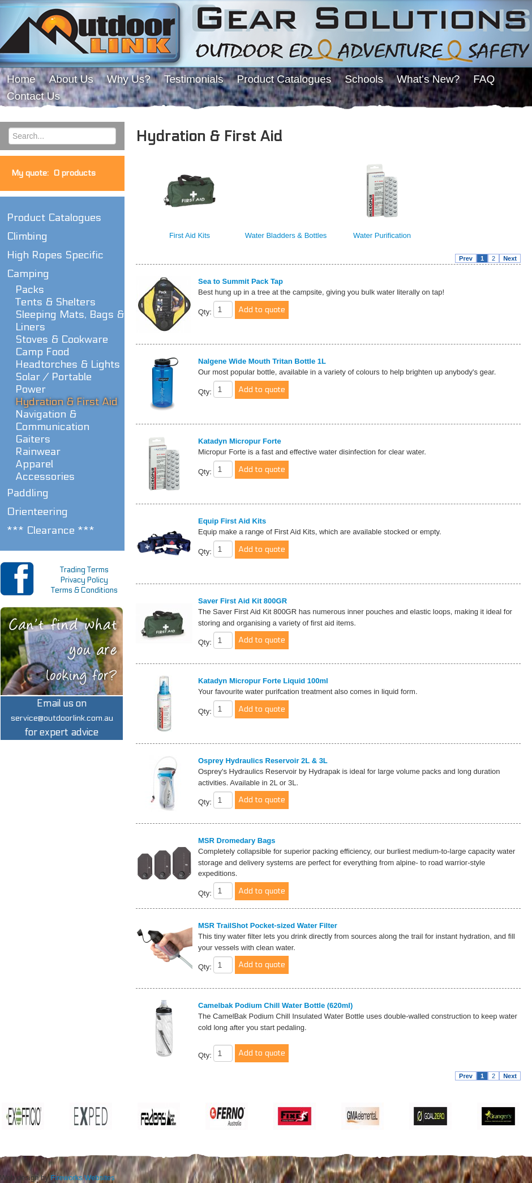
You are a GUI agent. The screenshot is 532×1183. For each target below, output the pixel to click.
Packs (29, 289)
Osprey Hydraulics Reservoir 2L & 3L (263, 760)
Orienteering (37, 511)
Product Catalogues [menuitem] (284, 79)
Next (510, 258)
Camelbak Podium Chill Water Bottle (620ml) (275, 1005)
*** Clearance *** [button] (51, 530)
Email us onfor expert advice (62, 718)
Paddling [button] (28, 493)
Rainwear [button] (38, 451)
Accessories (45, 476)
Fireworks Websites (82, 1177)
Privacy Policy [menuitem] (84, 580)
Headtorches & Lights (67, 364)
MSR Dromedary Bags (237, 840)
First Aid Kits (189, 235)
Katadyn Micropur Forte (239, 441)
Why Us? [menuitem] (129, 79)
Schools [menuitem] (364, 79)
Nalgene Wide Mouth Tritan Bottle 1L (262, 361)
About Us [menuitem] (71, 79)
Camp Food (42, 352)
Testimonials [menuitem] (194, 79)
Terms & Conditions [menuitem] (84, 590)
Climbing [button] (27, 236)
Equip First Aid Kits (232, 521)
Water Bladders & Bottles (286, 235)
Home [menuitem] (21, 79)
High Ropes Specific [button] (55, 255)
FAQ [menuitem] (484, 79)
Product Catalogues (54, 217)
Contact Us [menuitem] (33, 96)
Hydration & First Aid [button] (66, 401)
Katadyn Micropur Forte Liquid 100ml (263, 680)
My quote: (53, 173)
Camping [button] (28, 273)
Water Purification (382, 235)
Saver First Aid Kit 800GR (242, 601)
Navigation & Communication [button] (52, 420)
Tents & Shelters (55, 302)
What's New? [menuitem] (428, 79)
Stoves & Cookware (61, 339)
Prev (466, 258)
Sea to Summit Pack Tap (240, 281)
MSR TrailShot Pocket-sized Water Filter (267, 925)
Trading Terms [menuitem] (84, 570)
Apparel (34, 464)
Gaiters (32, 439)
